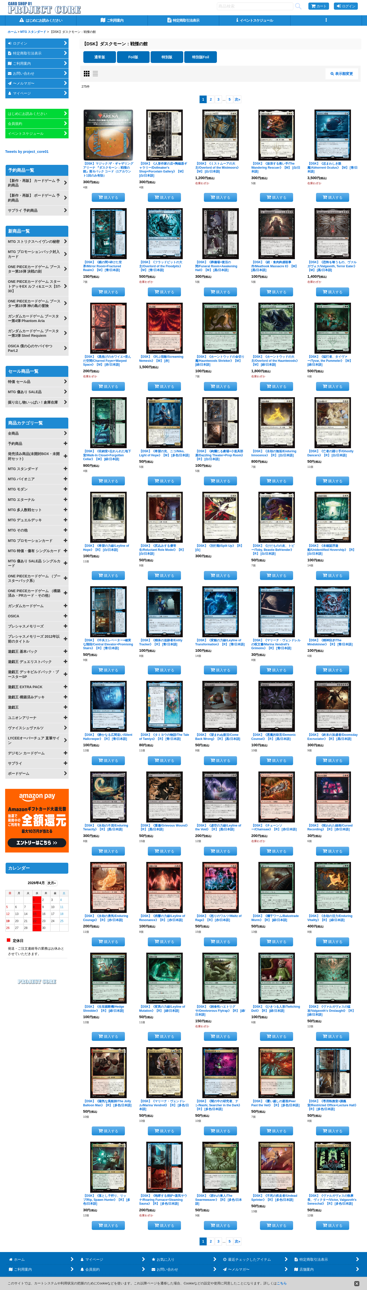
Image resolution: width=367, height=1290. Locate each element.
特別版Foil (200, 57)
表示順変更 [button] (342, 74)
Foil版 (133, 57)
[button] (326, 20)
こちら (282, 1283)
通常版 (99, 57)
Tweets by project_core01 (27, 152)
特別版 (167, 57)
